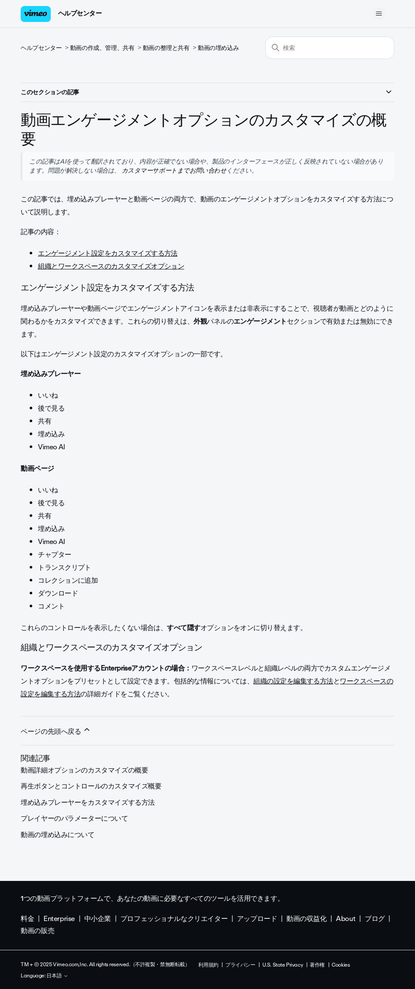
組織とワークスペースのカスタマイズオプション (111, 266)
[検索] (330, 48)
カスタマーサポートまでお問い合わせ (173, 170)
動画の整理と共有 (166, 48)
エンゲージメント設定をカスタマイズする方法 (108, 253)
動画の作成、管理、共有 (102, 48)
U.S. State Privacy (282, 965)
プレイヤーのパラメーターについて (74, 818)
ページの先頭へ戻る (56, 731)
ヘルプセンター (80, 13)
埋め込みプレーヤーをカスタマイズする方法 (88, 802)
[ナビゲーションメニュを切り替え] (379, 14)
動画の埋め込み (218, 48)
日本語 (57, 976)
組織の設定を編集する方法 (293, 681)
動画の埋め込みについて (57, 835)
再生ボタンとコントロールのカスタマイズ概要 (91, 786)
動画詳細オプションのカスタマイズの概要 (84, 770)
